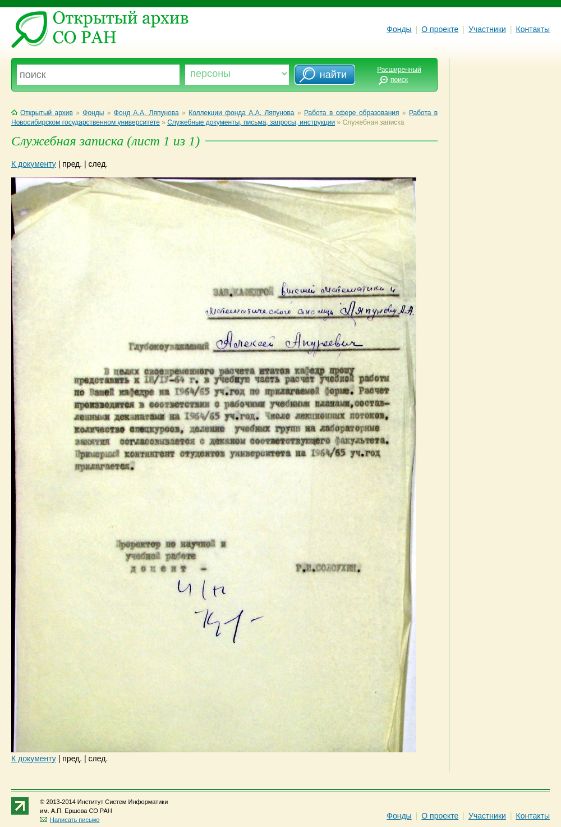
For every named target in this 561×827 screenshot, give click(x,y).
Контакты (533, 29)
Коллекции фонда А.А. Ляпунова (241, 113)
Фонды (399, 29)
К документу (33, 163)
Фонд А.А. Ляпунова (146, 113)
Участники (487, 29)
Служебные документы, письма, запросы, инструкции (251, 122)
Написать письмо (69, 819)
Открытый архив (42, 113)
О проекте (439, 29)
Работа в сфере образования (351, 113)
